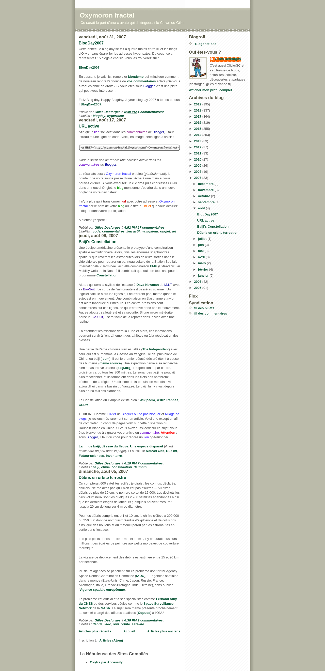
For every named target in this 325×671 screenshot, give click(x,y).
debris (98, 624)
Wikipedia (147, 400)
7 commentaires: (151, 463)
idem (105, 359)
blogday (99, 116)
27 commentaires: (152, 227)
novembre (206, 190)
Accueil (129, 631)
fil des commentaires (210, 313)
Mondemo (135, 77)
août (202, 208)
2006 (198, 282)
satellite (138, 624)
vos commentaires (141, 81)
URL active (89, 126)
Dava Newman (147, 285)
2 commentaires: (151, 620)
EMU (153, 266)
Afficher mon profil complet (210, 90)
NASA (105, 608)
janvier (204, 275)
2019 (198, 104)
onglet (165, 231)
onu (116, 624)
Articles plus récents (95, 631)
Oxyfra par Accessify (106, 662)
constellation (121, 467)
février (203, 269)
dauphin (140, 467)
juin (201, 245)
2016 (198, 122)
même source (110, 363)
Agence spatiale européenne (102, 589)
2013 (198, 141)
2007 (198, 178)
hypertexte (115, 116)
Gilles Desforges (228, 59)
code (96, 231)
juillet (203, 239)
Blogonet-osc (205, 44)
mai (201, 251)
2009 (198, 165)
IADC (140, 576)
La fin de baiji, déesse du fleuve (103, 446)
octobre (204, 196)
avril (202, 257)
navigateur (150, 231)
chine (105, 467)
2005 (198, 288)
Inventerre (114, 456)
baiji (96, 467)
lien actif (133, 231)
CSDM (83, 405)
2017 (198, 116)
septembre (207, 202)
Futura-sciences (91, 456)
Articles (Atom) (111, 640)
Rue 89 (171, 451)
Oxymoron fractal (107, 15)
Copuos (144, 613)
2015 (198, 129)
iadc (107, 624)
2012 (198, 147)
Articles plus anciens (163, 631)
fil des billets (204, 308)
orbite (125, 624)
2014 (198, 135)
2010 (198, 159)
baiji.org (124, 368)
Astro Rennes (167, 400)
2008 (198, 172)
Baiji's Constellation (97, 242)
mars (202, 263)
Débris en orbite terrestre (102, 477)
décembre (206, 184)
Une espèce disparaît (146, 446)
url (174, 231)
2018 (198, 110)
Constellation (106, 275)
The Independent (155, 349)
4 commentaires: (151, 112)
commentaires (113, 231)
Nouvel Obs (155, 451)
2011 (198, 153)
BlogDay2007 (91, 43)
